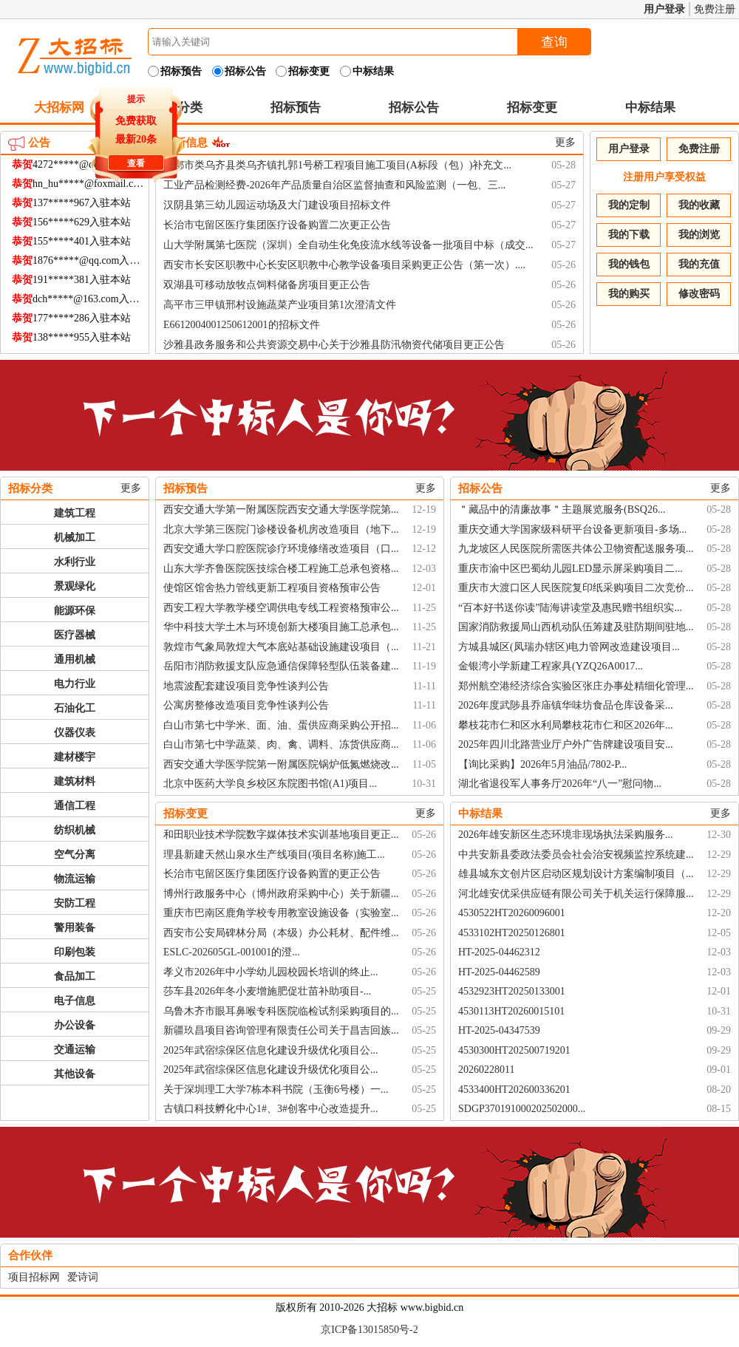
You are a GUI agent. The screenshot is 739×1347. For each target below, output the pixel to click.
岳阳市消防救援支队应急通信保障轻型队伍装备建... (281, 666)
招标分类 (30, 488)
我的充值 (699, 264)
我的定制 (629, 205)
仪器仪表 (74, 732)
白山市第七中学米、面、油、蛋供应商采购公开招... (281, 725)
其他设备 (74, 1074)
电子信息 (74, 1000)
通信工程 (74, 805)
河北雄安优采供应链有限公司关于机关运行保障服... (576, 893)
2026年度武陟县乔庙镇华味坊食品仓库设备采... (565, 705)
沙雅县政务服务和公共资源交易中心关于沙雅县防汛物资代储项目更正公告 (334, 344)
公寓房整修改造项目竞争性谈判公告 (246, 705)
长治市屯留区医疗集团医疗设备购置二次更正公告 (277, 225)
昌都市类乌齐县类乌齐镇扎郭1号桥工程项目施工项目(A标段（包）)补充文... (337, 165)
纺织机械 (74, 830)
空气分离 (74, 854)
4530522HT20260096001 (511, 912)
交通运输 (74, 1049)
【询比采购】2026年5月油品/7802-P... (542, 764)
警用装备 (74, 927)
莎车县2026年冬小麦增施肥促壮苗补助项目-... (267, 991)
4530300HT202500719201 (514, 1050)
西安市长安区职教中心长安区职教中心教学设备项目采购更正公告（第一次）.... (344, 264)
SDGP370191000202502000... (521, 1108)
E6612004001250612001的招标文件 (241, 324)
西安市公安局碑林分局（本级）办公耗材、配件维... (281, 932)
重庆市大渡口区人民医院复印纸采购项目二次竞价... (576, 587)
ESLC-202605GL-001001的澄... (231, 952)
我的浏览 (699, 234)
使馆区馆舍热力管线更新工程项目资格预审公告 (272, 587)
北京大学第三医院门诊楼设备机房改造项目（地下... (281, 529)
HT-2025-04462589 (499, 972)
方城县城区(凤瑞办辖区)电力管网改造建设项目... (569, 646)
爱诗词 (82, 1277)
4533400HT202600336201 (514, 1089)
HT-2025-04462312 (499, 952)
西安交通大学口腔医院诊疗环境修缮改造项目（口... (281, 548)
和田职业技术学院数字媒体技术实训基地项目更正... (281, 834)
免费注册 (714, 9)
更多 (565, 142)
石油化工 (74, 708)
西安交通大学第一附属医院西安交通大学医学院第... (281, 509)
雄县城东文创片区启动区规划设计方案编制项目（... (576, 873)
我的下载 (629, 234)
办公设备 (74, 1025)
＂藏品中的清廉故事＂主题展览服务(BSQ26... (561, 509)
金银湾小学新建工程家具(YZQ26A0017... (550, 666)
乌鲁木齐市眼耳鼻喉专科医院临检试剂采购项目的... (281, 1011)
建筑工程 (74, 513)
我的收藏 (699, 205)
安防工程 (74, 903)
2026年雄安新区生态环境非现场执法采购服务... (565, 834)
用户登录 (664, 9)
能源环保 (74, 610)
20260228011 (486, 1069)
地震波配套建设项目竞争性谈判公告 (246, 686)
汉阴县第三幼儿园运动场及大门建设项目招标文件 (277, 205)
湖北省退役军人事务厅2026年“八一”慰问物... (559, 783)
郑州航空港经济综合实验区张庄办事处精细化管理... (576, 686)
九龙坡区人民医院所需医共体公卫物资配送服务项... (576, 548)
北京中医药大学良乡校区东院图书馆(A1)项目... (270, 783)
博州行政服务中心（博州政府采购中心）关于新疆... (281, 893)
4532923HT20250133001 (511, 991)
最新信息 (185, 143)
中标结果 (650, 107)
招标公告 (414, 107)
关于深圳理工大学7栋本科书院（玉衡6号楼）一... (276, 1089)
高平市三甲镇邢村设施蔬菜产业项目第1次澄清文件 (279, 304)
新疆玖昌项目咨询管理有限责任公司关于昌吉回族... (281, 1030)
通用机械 (74, 659)
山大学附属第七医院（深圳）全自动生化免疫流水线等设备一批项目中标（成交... (348, 244)
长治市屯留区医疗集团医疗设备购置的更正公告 (272, 873)
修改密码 (699, 293)
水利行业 (74, 561)
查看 (134, 161)
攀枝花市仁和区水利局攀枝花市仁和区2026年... (565, 725)
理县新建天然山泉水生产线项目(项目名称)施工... (274, 854)
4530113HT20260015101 (511, 1011)
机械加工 (74, 537)
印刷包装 (74, 952)
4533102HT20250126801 (511, 932)
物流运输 (74, 878)
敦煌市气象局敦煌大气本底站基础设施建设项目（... (281, 646)
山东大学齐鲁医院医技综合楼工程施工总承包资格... (281, 568)
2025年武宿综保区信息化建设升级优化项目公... (270, 1050)
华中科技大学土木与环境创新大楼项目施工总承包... (281, 626)
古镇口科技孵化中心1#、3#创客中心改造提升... (270, 1108)
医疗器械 (74, 635)
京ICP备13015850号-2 (369, 1329)
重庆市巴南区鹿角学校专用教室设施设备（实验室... (281, 912)
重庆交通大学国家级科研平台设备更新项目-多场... (572, 529)
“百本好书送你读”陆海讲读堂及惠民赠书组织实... (570, 607)
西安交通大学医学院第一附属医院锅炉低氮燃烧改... (281, 764)
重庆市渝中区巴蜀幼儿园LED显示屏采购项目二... (570, 568)
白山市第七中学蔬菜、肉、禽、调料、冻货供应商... (281, 744)
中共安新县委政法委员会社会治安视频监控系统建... (576, 854)
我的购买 (629, 293)
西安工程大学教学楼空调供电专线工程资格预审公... (281, 607)
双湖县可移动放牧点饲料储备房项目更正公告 (266, 284)
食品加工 (74, 976)
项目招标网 (34, 1277)
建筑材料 (74, 781)
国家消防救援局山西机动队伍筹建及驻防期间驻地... (576, 626)
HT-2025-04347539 (499, 1030)
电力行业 (74, 683)
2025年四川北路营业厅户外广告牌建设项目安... (565, 744)
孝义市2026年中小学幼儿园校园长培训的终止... (270, 972)
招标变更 (532, 107)
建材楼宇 (74, 757)
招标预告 (295, 107)
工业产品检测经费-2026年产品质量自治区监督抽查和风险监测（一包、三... (334, 185)
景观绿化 (74, 586)
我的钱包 (629, 264)
